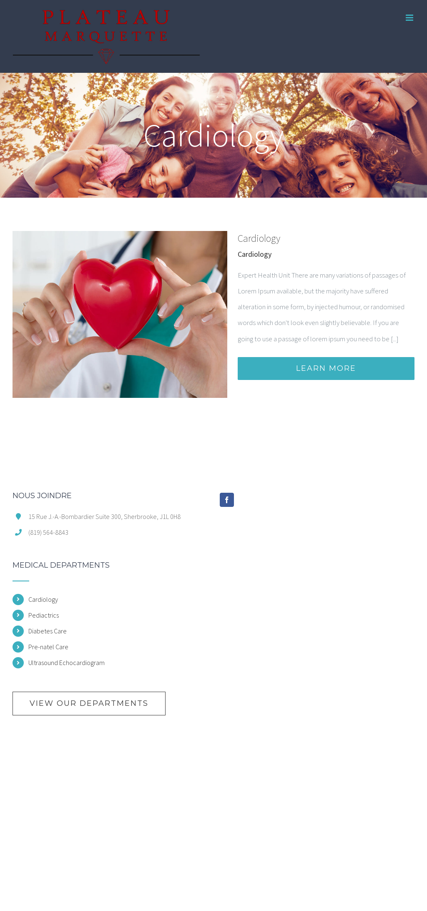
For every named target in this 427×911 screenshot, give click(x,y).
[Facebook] (227, 500)
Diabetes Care (47, 631)
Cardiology (259, 238)
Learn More (326, 368)
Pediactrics (43, 615)
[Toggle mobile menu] (410, 17)
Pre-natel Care (48, 647)
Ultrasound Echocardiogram (66, 662)
